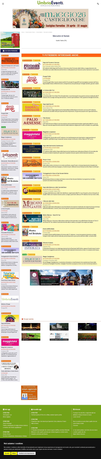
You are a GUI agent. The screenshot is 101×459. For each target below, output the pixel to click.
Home (22, 32)
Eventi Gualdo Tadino (30, 32)
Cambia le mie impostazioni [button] (26, 453)
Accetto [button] (7, 453)
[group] (50, 18)
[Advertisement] (61, 303)
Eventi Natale (39, 32)
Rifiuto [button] (14, 453)
